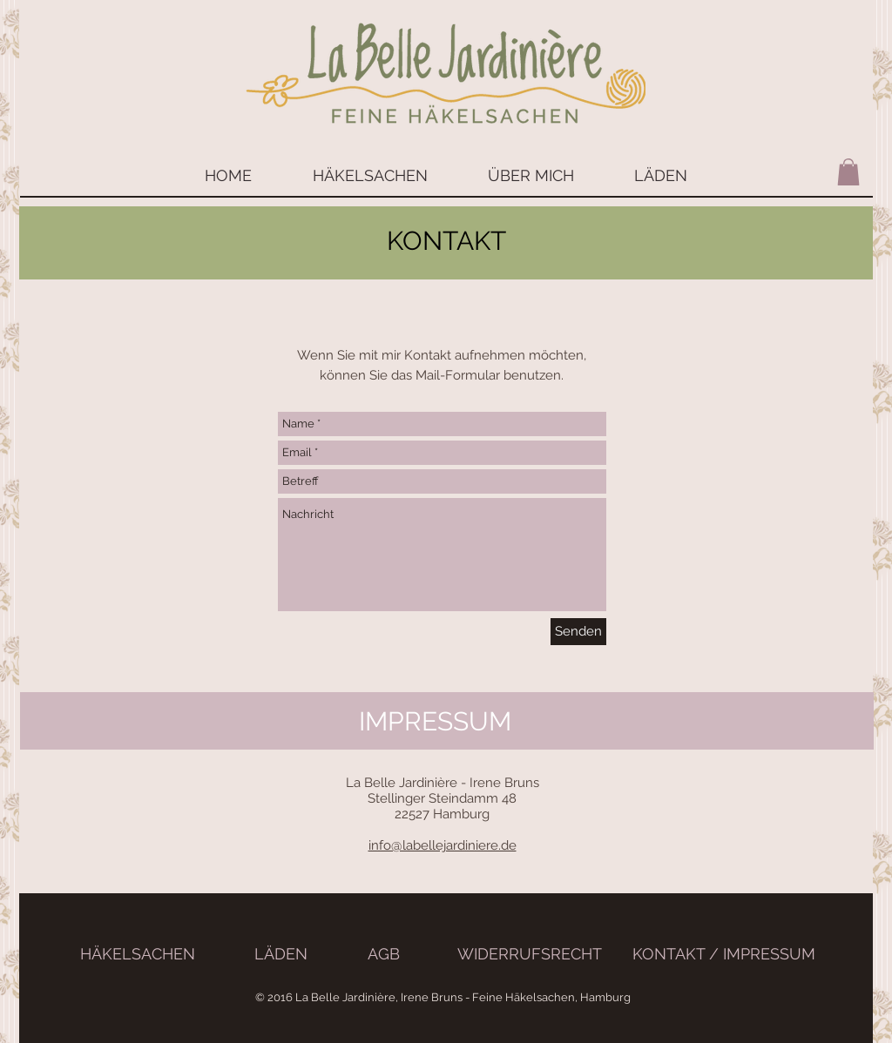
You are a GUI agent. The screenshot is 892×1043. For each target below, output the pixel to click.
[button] (848, 171)
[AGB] (383, 954)
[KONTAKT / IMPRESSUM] (723, 954)
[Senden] (578, 631)
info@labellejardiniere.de (442, 845)
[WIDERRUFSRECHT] (529, 954)
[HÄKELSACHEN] (137, 954)
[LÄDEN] (280, 954)
